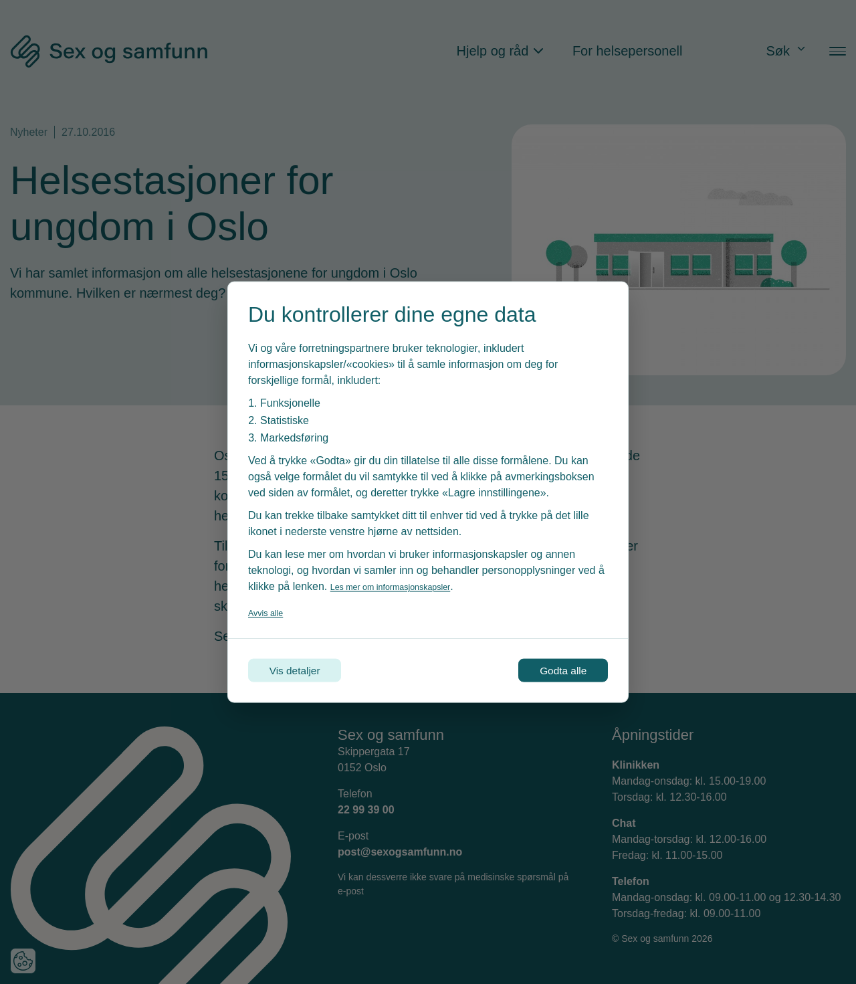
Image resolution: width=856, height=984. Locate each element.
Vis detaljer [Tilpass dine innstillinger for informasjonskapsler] (309, 670)
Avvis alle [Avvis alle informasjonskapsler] (270, 608)
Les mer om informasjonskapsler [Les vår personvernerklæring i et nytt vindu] (407, 582)
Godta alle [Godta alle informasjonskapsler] (550, 670)
